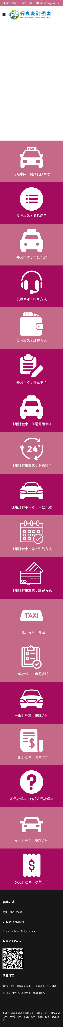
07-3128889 (16, 912)
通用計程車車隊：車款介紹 (31, 507)
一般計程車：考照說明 (31, 674)
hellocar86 (18, 921)
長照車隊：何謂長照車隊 (31, 174)
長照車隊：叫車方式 (31, 299)
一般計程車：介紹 (31, 632)
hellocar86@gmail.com (49, 3)
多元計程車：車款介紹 (31, 840)
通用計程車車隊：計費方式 (31, 591)
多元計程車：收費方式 (31, 882)
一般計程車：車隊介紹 (31, 715)
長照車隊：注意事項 (31, 382)
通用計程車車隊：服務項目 (31, 466)
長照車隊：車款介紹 (31, 257)
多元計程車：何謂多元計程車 (31, 799)
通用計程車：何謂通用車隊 (31, 424)
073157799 (11, 3)
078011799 (27, 3)
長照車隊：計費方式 (31, 341)
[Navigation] (4, 14)
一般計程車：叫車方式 (31, 757)
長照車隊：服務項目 (31, 216)
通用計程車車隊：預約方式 (31, 549)
